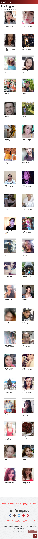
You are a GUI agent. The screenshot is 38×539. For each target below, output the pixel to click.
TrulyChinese (11, 503)
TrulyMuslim (26, 504)
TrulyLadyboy (12, 504)
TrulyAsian (18, 503)
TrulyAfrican (25, 503)
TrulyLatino (19, 504)
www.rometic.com (19, 533)
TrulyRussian (32, 503)
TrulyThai (4, 503)
